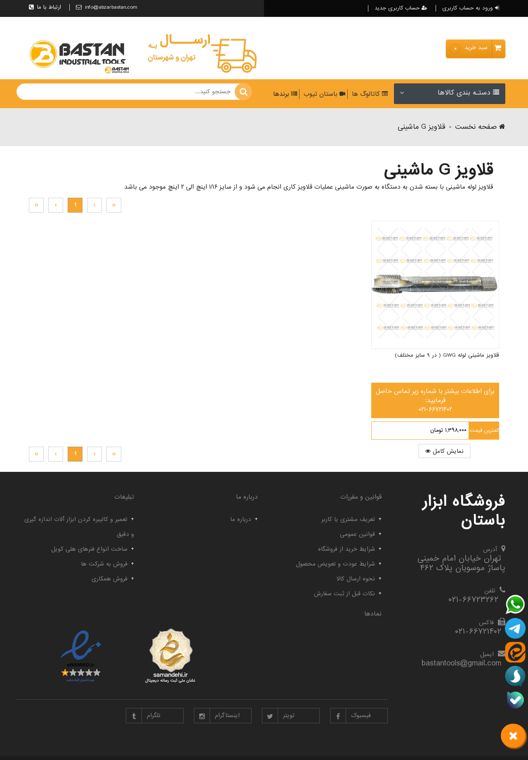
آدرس (490, 549)
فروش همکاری (109, 578)
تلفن (489, 590)
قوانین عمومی (357, 534)
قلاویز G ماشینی (422, 127)
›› (36, 205)
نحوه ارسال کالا (356, 578)
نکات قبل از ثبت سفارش (344, 593)
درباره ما (240, 519)
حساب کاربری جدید (401, 8)
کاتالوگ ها (369, 94)
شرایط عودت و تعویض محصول (335, 563)
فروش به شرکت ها (104, 563)
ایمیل (487, 654)
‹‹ (114, 205)
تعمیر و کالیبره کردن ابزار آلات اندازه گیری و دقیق (79, 527)
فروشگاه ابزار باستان (463, 511)
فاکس (486, 622)
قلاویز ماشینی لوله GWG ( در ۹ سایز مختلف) (447, 336)
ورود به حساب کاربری (470, 8)
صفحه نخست (480, 127)
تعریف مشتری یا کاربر (348, 519)
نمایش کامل (454, 431)
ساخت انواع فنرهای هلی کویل (89, 549)
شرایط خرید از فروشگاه (346, 549)
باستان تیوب (323, 94)
